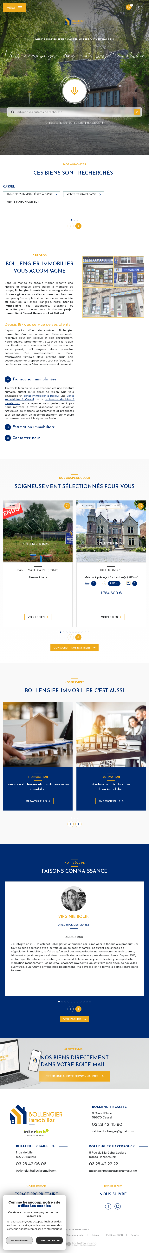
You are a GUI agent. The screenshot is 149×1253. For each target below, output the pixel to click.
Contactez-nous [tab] (26, 438)
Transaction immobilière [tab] (34, 379)
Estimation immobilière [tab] (33, 427)
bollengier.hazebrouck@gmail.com (113, 1171)
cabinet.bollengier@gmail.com (113, 1131)
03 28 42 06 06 (31, 1164)
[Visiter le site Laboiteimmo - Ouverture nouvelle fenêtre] (81, 1244)
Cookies (135, 1235)
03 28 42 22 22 (103, 1164)
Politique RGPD (114, 1235)
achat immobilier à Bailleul (41, 395)
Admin (95, 1235)
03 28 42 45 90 (107, 1124)
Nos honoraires (26, 1235)
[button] (78, 226)
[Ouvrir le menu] (14, 7)
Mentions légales (75, 1235)
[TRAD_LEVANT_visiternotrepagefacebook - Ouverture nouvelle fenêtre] (108, 1206)
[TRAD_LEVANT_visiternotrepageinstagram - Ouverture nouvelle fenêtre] (117, 1206)
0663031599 (74, 937)
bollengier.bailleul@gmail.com (36, 1171)
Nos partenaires (49, 1235)
